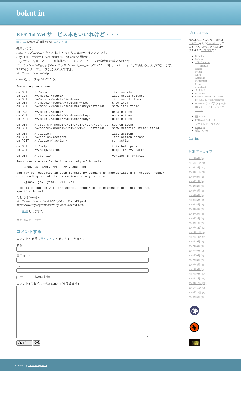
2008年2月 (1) (196, 218)
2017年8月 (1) (196, 158)
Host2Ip (204, 65)
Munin (198, 71)
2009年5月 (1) (196, 186)
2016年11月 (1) (197, 162)
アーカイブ (204, 151)
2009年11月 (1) (197, 172)
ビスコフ (206, 50)
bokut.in (30, 13)
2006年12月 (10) (197, 283)
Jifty (26, 237)
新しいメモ (201, 130)
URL (19, 283)
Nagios (198, 68)
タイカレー (213, 43)
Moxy (198, 83)
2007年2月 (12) (197, 273)
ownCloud (200, 86)
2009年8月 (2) (196, 176)
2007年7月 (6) (196, 250)
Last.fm (194, 138)
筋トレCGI (201, 116)
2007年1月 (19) (197, 278)
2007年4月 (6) (196, 264)
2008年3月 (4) (196, 213)
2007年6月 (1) (196, 255)
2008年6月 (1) (196, 199)
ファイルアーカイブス (208, 123)
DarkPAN (200, 93)
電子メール (23, 273)
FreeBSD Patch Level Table (209, 96)
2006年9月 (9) (196, 297)
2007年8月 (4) (196, 246)
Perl (31, 237)
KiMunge (200, 127)
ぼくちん (21, 41)
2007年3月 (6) (196, 269)
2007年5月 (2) (196, 260)
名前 (19, 262)
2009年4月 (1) (196, 190)
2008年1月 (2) (196, 223)
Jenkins (199, 59)
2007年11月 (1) (197, 232)
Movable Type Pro (37, 393)
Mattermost (201, 80)
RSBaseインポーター (207, 120)
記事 (25, 228)
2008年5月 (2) (196, 204)
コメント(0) (60, 41)
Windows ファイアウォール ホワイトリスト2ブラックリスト (210, 107)
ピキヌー (194, 43)
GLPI (198, 74)
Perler (199, 39)
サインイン (48, 256)
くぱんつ (200, 90)
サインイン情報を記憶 (35, 294)
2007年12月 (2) (197, 227)
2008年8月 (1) (196, 195)
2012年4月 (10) (197, 167)
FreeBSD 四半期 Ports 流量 (210, 99)
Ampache (200, 77)
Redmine (199, 56)
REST (38, 237)
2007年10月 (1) (197, 236)
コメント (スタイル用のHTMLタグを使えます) (47, 301)
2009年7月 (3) (196, 181)
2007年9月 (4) (196, 241)
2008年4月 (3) (196, 209)
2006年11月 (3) (197, 287)
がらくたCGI (202, 62)
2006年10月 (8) (197, 292)
